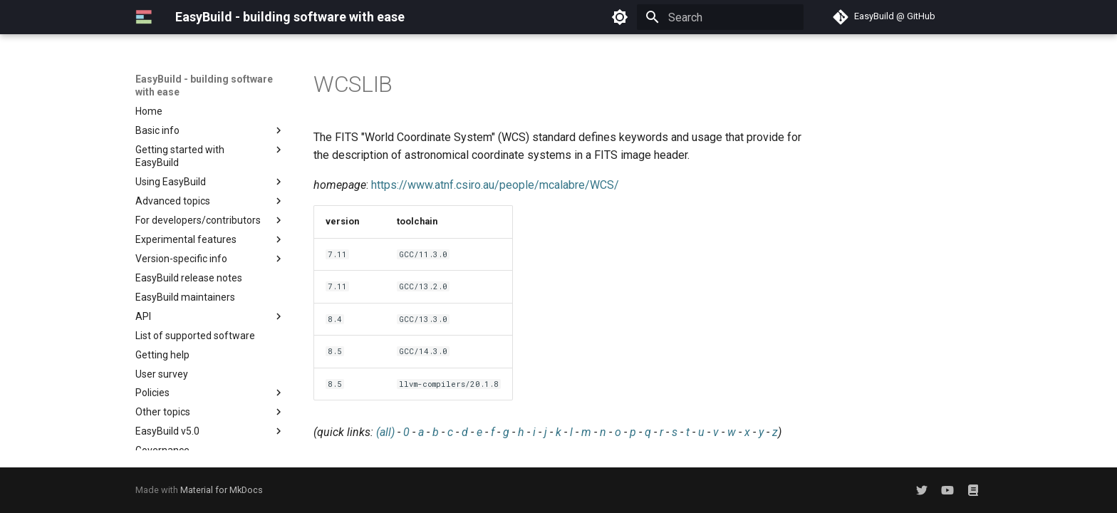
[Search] (720, 17)
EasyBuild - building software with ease (204, 85)
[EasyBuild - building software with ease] (144, 17)
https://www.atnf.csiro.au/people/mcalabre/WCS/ (495, 185)
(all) (385, 432)
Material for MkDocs (221, 489)
